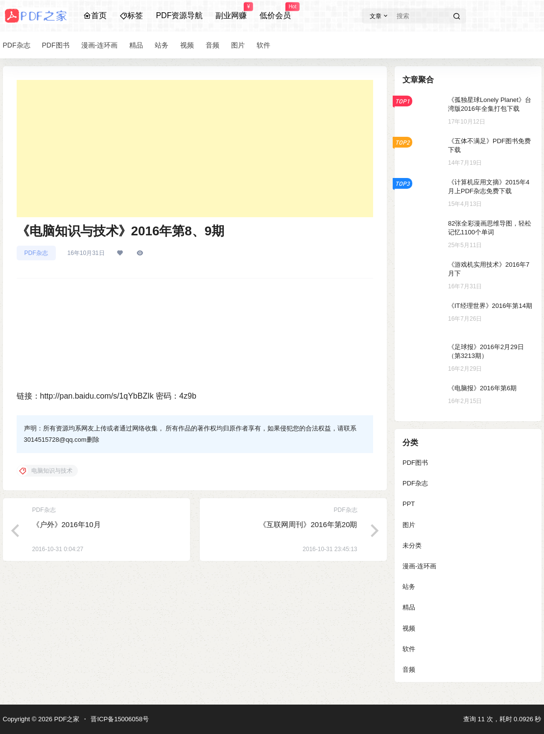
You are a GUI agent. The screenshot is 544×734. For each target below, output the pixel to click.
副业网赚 (231, 11)
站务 (408, 586)
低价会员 (275, 11)
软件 (408, 649)
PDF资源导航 (179, 15)
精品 (408, 607)
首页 (95, 15)
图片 (408, 525)
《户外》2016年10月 (66, 524)
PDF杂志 (36, 253)
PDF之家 (66, 719)
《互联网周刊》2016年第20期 (308, 524)
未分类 (412, 545)
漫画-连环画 (419, 566)
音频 (408, 669)
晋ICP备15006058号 (120, 719)
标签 (131, 15)
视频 (408, 628)
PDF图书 (415, 462)
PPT (408, 503)
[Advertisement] (195, 148)
